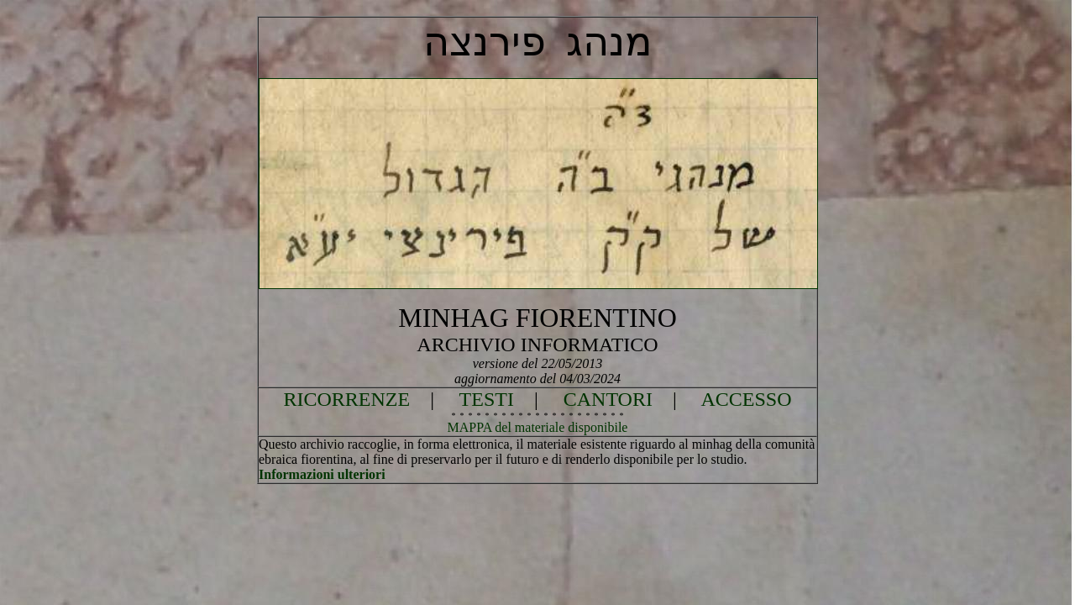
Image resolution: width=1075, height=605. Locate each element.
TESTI (486, 399)
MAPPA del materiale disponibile (538, 427)
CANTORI (608, 399)
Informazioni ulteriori (322, 474)
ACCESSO (745, 399)
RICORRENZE (347, 399)
